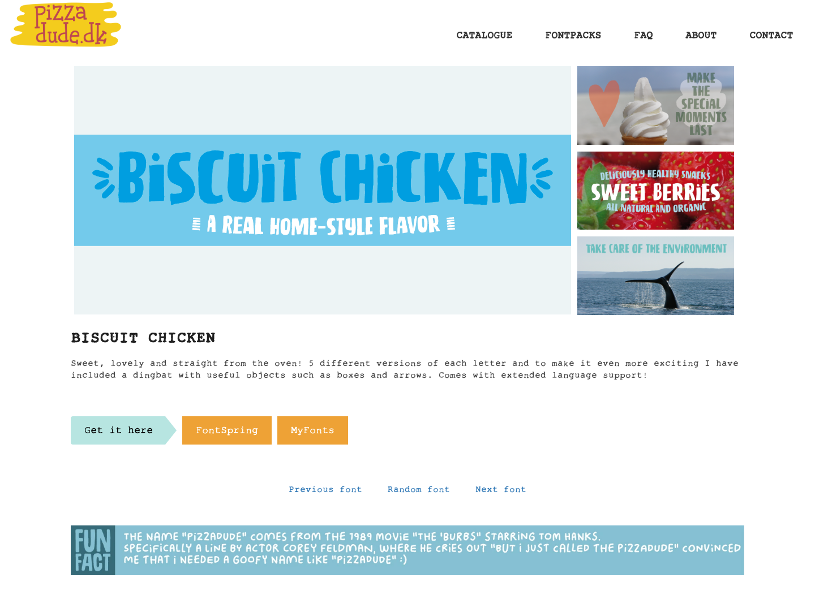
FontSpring (227, 433)
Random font (419, 492)
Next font (500, 492)
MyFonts (312, 433)
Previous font (325, 492)
